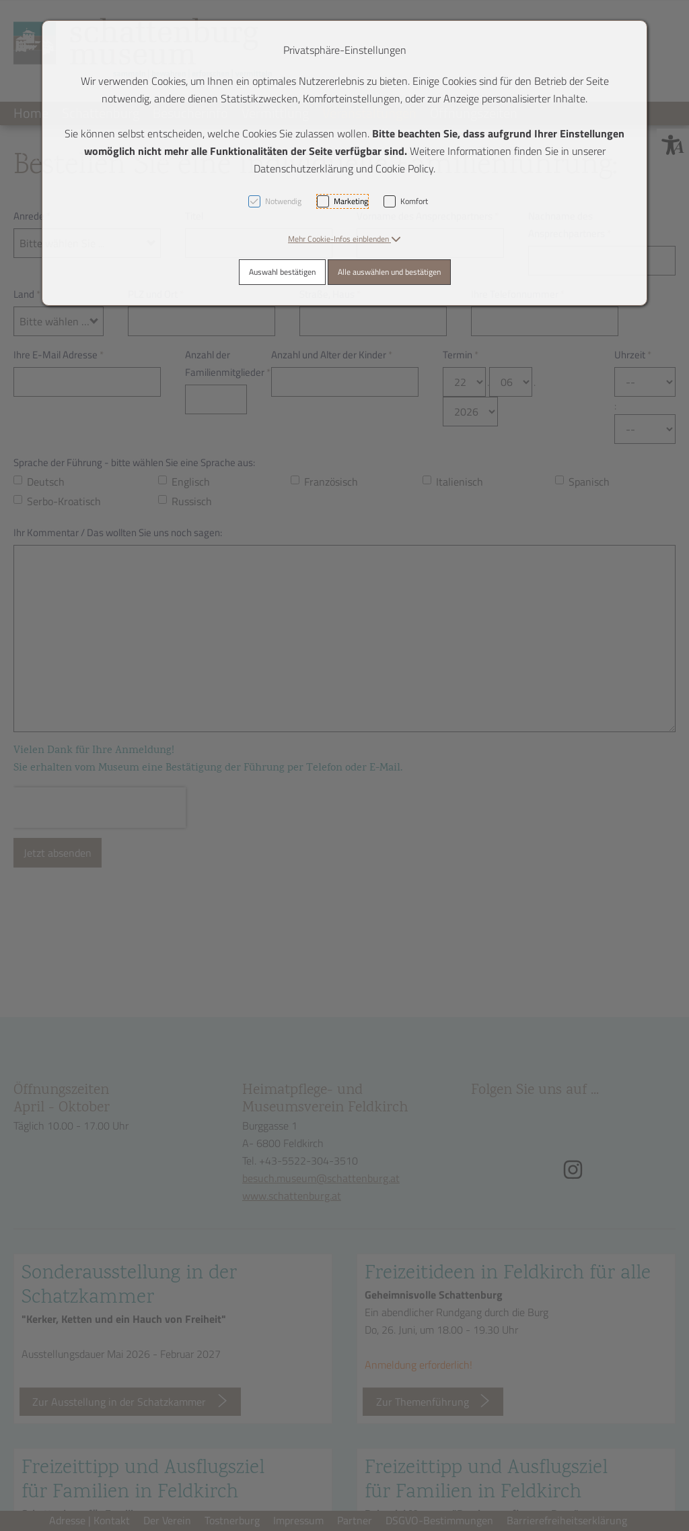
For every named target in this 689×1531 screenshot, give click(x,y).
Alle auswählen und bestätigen (389, 271)
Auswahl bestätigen (282, 271)
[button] (344, 238)
